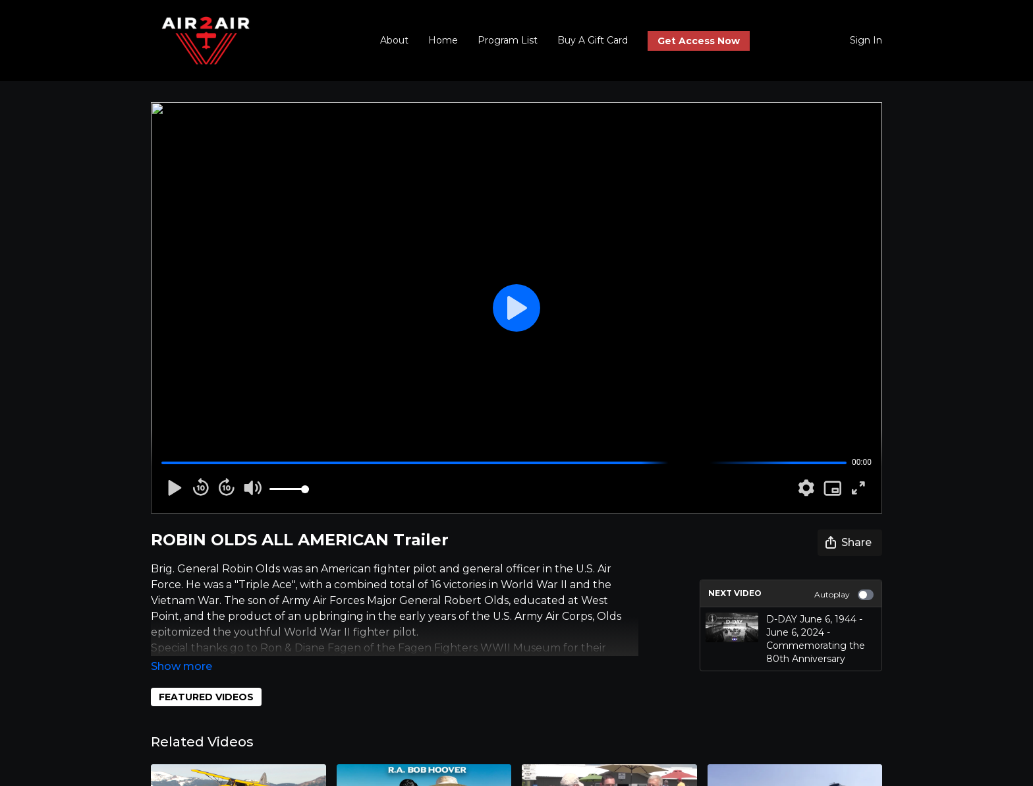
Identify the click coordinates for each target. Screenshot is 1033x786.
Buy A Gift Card (592, 40)
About (394, 40)
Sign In (866, 40)
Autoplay (844, 595)
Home (443, 40)
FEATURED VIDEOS (206, 697)
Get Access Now (698, 41)
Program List (508, 40)
